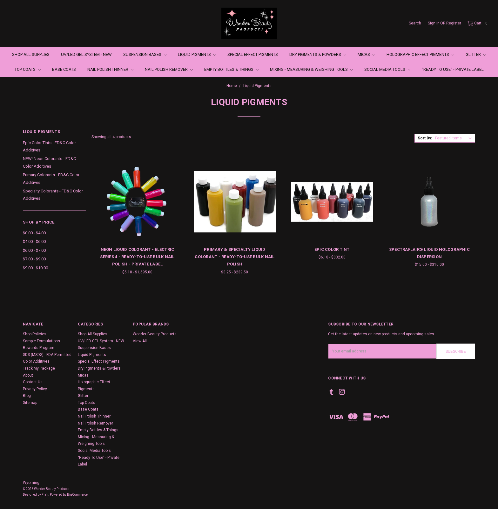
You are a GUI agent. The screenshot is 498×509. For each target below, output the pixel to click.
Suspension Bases (144, 54)
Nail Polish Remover (169, 69)
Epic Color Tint (332, 249)
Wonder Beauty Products (155, 334)
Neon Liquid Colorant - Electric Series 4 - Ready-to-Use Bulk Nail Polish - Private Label (137, 257)
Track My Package (39, 368)
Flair (45, 494)
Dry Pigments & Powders (317, 54)
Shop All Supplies (31, 54)
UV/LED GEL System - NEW (86, 54)
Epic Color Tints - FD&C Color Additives (49, 146)
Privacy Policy (35, 389)
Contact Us (33, 382)
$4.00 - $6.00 (34, 241)
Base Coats (64, 69)
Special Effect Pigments (252, 54)
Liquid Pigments (197, 54)
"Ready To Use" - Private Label (453, 69)
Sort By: (425, 138)
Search (415, 23)
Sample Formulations (41, 341)
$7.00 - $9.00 (34, 259)
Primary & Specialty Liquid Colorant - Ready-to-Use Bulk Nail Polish (234, 257)
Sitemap (30, 402)
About (28, 375)
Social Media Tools (387, 69)
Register (453, 23)
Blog (27, 395)
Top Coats (28, 69)
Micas (366, 54)
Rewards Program (38, 347)
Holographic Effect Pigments (420, 54)
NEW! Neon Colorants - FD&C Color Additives (49, 162)
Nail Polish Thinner (110, 69)
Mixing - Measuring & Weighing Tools (311, 69)
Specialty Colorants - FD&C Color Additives (53, 195)
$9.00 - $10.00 (35, 267)
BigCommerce (77, 494)
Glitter (476, 54)
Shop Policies (34, 334)
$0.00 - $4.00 (34, 233)
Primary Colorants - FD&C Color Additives (51, 178)
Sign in (434, 23)
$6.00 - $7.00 (34, 250)
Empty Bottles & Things (231, 69)
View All (140, 341)
